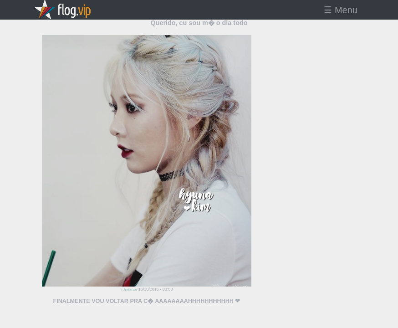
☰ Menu (340, 10)
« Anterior (129, 289)
